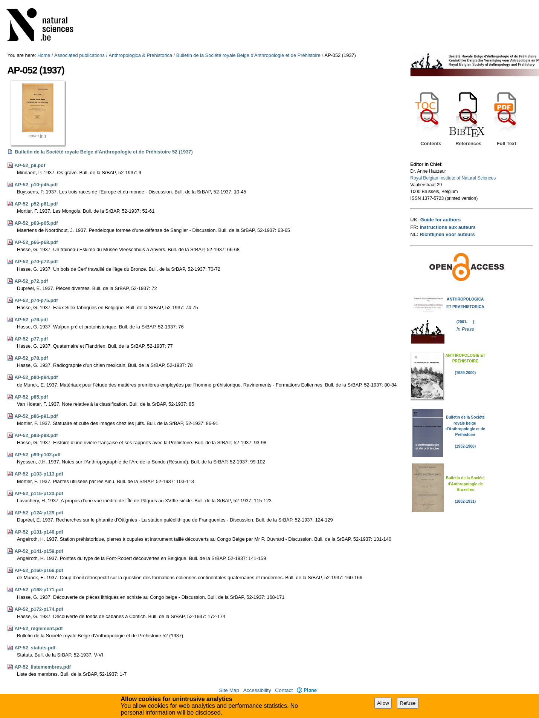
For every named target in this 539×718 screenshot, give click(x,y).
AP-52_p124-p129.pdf (38, 512)
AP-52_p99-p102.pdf (37, 454)
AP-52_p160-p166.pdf (38, 570)
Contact (284, 690)
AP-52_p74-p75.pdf (36, 300)
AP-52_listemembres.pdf (42, 667)
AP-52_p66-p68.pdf (36, 242)
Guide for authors (440, 219)
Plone (307, 690)
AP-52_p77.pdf (31, 339)
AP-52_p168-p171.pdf (38, 589)
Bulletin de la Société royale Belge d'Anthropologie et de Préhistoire (248, 55)
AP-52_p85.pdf (31, 397)
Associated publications (79, 55)
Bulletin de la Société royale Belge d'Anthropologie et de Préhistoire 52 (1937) (103, 152)
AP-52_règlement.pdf (38, 628)
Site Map (229, 690)
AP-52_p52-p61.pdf (36, 204)
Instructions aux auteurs (448, 227)
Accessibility (257, 690)
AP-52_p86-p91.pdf (36, 416)
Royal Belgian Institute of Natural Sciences (453, 178)
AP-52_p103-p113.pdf (38, 474)
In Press (465, 329)
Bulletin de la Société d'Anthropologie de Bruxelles (465, 484)
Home (43, 55)
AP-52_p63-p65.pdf (36, 223)
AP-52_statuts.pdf (34, 647)
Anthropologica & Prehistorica (141, 55)
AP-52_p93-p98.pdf (36, 435)
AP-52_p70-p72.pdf (36, 261)
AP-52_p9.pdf (29, 165)
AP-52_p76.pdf (31, 319)
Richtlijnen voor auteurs (447, 234)
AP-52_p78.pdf (31, 358)
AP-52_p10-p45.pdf (36, 184)
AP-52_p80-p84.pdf (36, 377)
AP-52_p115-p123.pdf (38, 493)
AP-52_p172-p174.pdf (38, 609)
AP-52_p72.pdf (31, 281)
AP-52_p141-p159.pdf (38, 551)
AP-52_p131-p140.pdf (38, 532)
